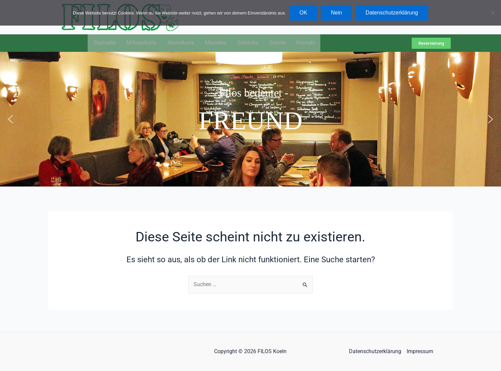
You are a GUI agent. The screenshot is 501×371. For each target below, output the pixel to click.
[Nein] (492, 12)
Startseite (104, 43)
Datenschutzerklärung (375, 351)
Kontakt (305, 43)
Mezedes (215, 43)
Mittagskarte (141, 43)
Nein (336, 12)
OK (303, 12)
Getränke (247, 43)
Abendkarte (180, 43)
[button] (10, 119)
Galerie (277, 43)
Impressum (420, 351)
